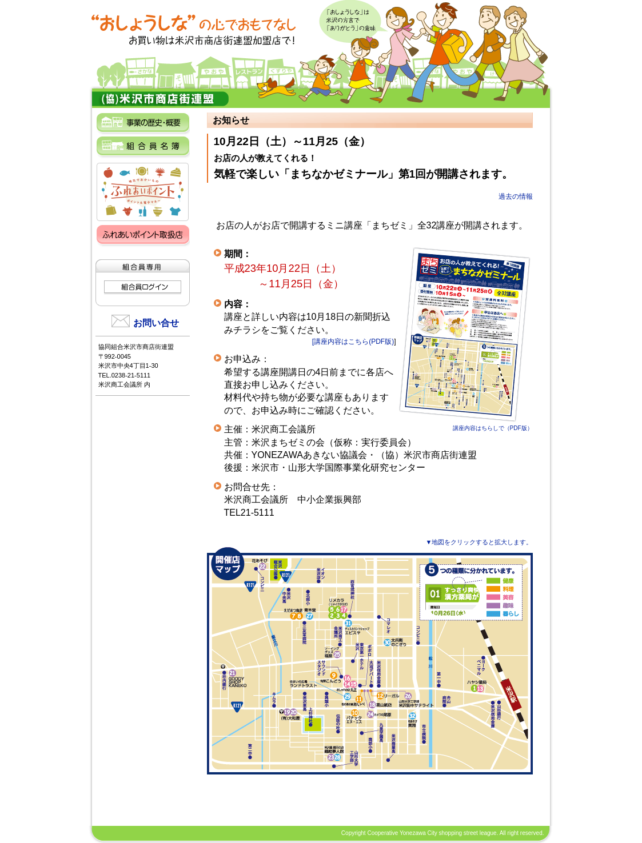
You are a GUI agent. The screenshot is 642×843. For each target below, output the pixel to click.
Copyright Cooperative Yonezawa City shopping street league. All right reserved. (442, 833)
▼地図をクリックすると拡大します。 (479, 542)
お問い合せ (156, 323)
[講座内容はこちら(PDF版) (353, 342)
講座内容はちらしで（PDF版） (464, 425)
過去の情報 (516, 196)
